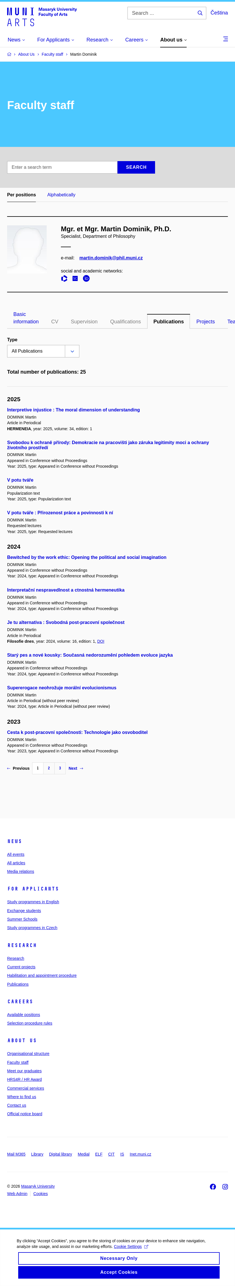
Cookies (40, 1193)
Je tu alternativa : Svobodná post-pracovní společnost (66, 622)
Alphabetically (61, 194)
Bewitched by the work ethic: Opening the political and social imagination (86, 557)
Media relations (20, 871)
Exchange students (24, 910)
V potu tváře (20, 480)
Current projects (21, 967)
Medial (83, 1154)
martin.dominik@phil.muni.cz (111, 257)
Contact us (16, 1105)
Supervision (84, 321)
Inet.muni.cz (140, 1154)
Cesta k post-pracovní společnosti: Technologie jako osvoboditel (77, 732)
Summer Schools (22, 919)
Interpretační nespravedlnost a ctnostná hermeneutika (66, 590)
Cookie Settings (131, 1252)
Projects (205, 321)
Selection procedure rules (29, 1023)
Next (76, 768)
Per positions (21, 194)
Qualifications (125, 321)
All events (15, 854)
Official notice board (24, 1114)
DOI (100, 641)
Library (37, 1154)
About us (22, 1040)
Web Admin (17, 1193)
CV (54, 321)
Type (12, 339)
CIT (111, 1154)
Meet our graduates (24, 1071)
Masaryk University (38, 1186)
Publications (168, 321)
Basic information (26, 317)
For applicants (33, 889)
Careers (20, 1001)
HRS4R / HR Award (24, 1079)
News (14, 841)
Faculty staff (17, 1062)
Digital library (60, 1154)
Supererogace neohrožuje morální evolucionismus (61, 687)
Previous (18, 768)
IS (122, 1154)
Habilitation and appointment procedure (42, 975)
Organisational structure (28, 1053)
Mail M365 (16, 1154)
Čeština (219, 13)
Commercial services (25, 1088)
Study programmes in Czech (32, 927)
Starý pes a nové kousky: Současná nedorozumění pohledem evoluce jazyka (90, 655)
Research (22, 945)
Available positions (23, 1014)
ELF (99, 1154)
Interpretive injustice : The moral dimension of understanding (73, 409)
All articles (16, 863)
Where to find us (21, 1096)
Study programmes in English (33, 902)
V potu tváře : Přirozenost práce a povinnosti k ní (60, 512)
